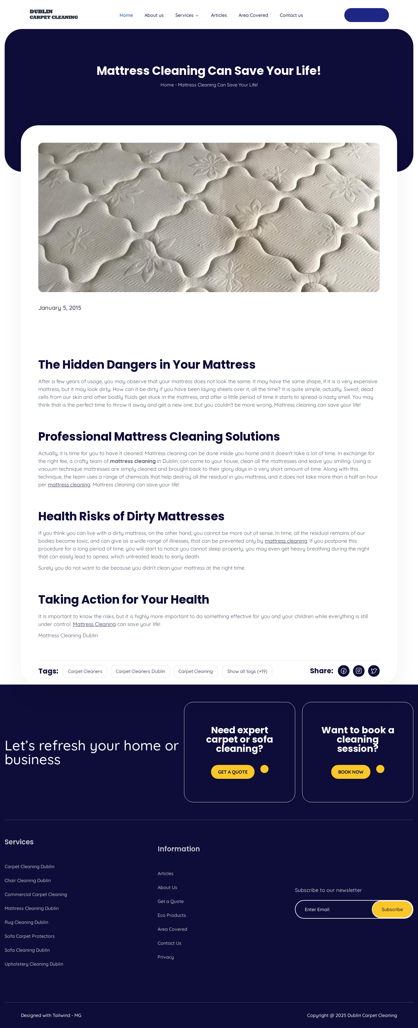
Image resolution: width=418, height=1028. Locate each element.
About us (154, 15)
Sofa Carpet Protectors (30, 936)
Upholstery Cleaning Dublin (34, 964)
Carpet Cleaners (85, 671)
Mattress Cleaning (94, 624)
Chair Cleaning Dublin (28, 880)
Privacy (166, 957)
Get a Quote (171, 901)
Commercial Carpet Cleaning (36, 894)
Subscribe (392, 909)
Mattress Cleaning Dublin (32, 908)
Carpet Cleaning (196, 671)
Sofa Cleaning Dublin (27, 950)
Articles (219, 15)
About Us (167, 887)
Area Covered (253, 15)
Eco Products (172, 915)
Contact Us (169, 943)
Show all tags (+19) (247, 671)
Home (126, 15)
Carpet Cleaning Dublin (29, 866)
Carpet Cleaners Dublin (140, 671)
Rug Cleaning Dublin (26, 922)
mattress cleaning (69, 484)
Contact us (291, 15)
